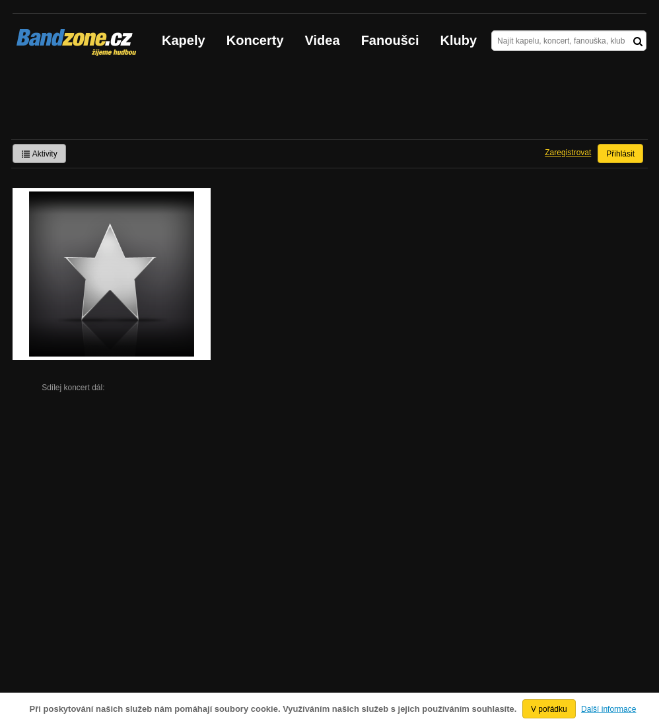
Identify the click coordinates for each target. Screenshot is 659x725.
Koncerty (255, 40)
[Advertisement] (329, 103)
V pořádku (549, 709)
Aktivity (39, 153)
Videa (322, 40)
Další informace (608, 709)
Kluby (458, 40)
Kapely (183, 40)
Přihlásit (620, 153)
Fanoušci (390, 40)
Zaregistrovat (568, 152)
